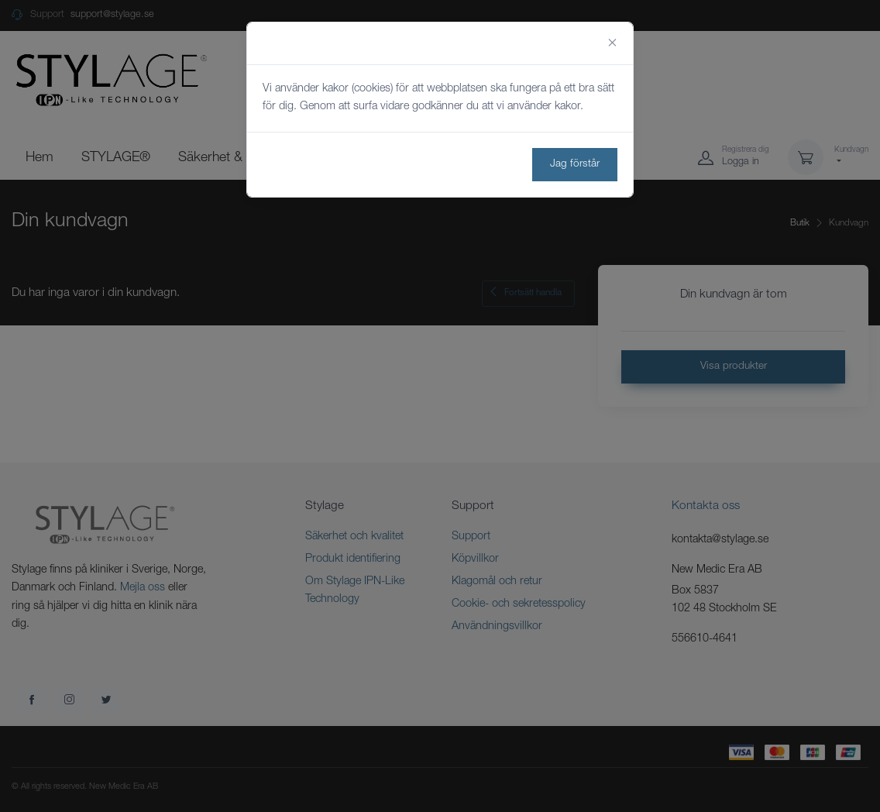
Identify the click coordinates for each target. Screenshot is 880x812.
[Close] (612, 43)
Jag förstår (575, 164)
